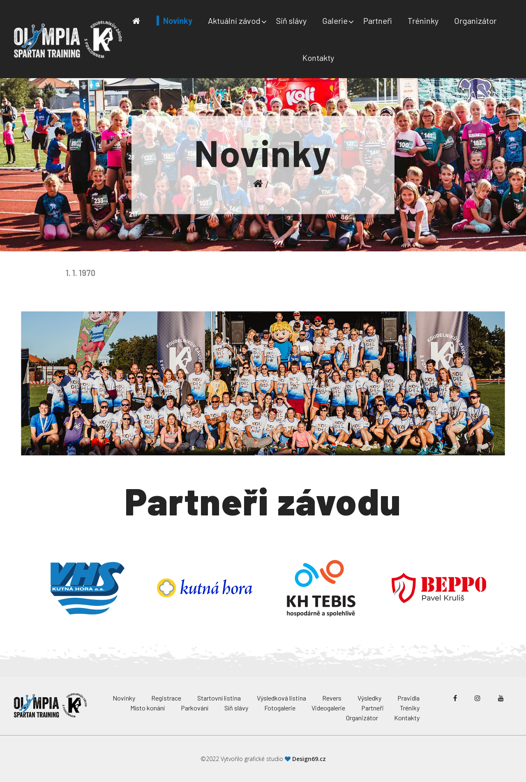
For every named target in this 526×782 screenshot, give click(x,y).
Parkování (194, 708)
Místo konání (147, 708)
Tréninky (423, 21)
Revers (331, 698)
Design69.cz (309, 759)
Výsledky (369, 698)
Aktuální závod (234, 21)
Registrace (166, 698)
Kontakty (318, 58)
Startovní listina (219, 698)
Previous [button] (22, 588)
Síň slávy (291, 21)
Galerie (335, 21)
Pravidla (408, 698)
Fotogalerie (279, 708)
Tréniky (410, 708)
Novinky (177, 21)
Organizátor (475, 21)
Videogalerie (328, 708)
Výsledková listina (281, 698)
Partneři (377, 21)
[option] (87, 588)
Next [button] (503, 588)
